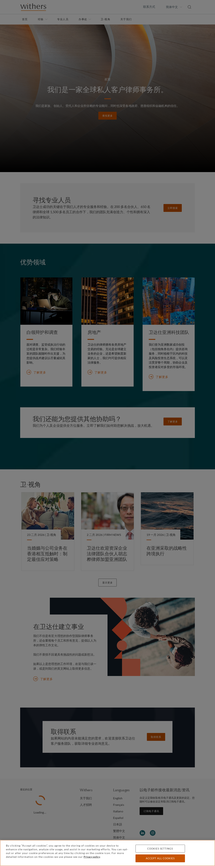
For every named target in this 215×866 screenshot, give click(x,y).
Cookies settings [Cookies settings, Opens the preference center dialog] (160, 848)
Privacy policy (92, 856)
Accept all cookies (160, 858)
